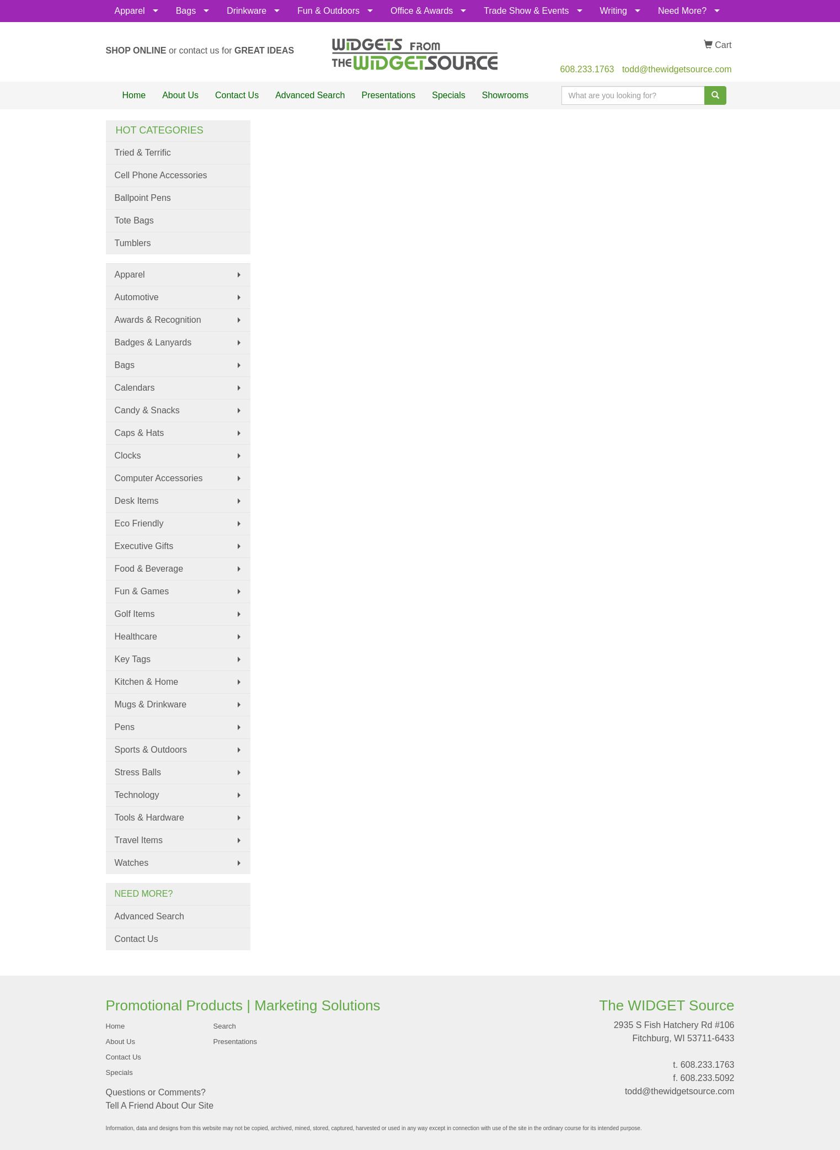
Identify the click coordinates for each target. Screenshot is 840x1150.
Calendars (135, 387)
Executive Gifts (144, 546)
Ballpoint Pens (143, 198)
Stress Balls (138, 772)
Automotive (137, 297)
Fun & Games (142, 591)
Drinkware (246, 10)
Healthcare (136, 636)
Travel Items (139, 840)
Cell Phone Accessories (161, 175)
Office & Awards (421, 10)
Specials (448, 95)
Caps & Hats (139, 433)
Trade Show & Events (526, 10)
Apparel (130, 10)
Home (134, 95)
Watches (132, 862)
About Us (180, 95)
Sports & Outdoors (151, 749)
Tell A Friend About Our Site (160, 1105)
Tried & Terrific (143, 152)
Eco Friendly (139, 523)
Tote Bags (134, 220)
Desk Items (137, 500)
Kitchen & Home (147, 681)
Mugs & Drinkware (151, 704)
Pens (125, 727)
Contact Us (237, 95)
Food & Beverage (149, 568)
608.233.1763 (587, 69)
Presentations (388, 95)
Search (224, 1026)
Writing (614, 10)
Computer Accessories (159, 478)
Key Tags (133, 659)
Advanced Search (310, 95)
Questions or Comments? (156, 1092)
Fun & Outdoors (328, 10)
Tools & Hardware (149, 817)
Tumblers (133, 243)
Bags (186, 10)
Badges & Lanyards (153, 342)
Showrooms (505, 95)
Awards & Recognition (158, 319)
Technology (137, 795)
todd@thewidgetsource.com (677, 69)
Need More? (682, 10)
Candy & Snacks (147, 410)
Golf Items (135, 614)
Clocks (128, 455)
